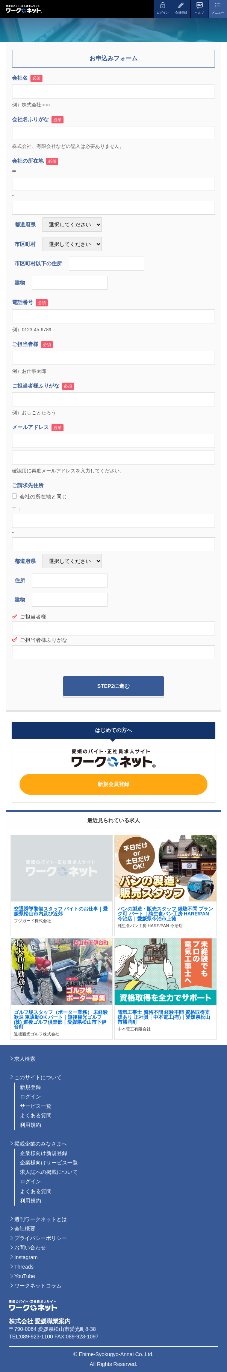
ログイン (30, 1097)
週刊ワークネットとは (40, 1219)
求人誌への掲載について (49, 1172)
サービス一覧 (35, 1106)
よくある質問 (35, 1115)
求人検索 (24, 1059)
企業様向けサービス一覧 (49, 1163)
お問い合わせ (30, 1247)
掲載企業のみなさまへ (40, 1144)
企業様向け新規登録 (43, 1153)
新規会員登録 (113, 784)
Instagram (26, 1257)
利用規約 (30, 1125)
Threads (23, 1267)
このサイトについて (38, 1077)
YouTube (24, 1276)
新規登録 (30, 1087)
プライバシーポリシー (40, 1238)
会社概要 (24, 1229)
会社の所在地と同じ (39, 497)
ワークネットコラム (38, 1286)
